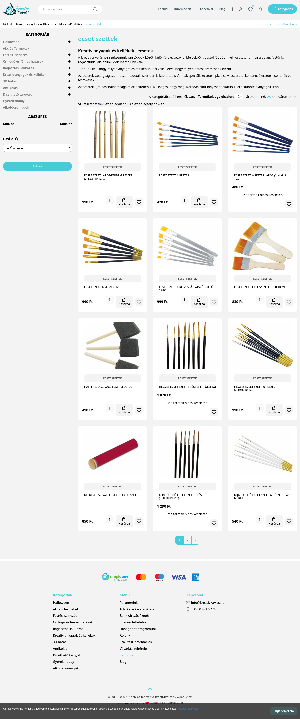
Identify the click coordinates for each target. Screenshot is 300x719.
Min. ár (8, 124)
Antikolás (10, 88)
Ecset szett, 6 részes (174, 175)
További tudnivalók (187, 708)
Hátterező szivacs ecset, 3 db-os (108, 387)
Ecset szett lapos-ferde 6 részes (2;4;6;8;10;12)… (108, 176)
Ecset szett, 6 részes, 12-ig (103, 287)
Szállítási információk (136, 642)
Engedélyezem (284, 711)
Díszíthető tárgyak (17, 94)
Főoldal (163, 9)
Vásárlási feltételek (134, 648)
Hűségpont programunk (138, 629)
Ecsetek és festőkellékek (68, 24)
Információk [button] (184, 9)
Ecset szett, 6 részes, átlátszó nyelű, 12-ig (186, 288)
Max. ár (66, 124)
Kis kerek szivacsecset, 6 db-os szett (111, 495)
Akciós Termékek (16, 48)
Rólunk (125, 635)
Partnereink (129, 602)
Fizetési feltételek (133, 622)
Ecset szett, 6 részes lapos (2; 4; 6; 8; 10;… (260, 176)
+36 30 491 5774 (200, 609)
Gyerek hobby (14, 101)
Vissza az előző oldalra (283, 24)
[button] (240, 9)
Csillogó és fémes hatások (23, 61)
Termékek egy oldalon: (216, 96)
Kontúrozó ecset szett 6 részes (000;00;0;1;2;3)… (182, 496)
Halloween (11, 42)
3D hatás (10, 81)
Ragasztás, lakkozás (18, 68)
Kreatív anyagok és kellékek (32, 24)
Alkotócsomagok (16, 107)
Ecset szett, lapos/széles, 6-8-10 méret (262, 287)
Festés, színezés (15, 55)
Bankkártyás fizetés (135, 615)
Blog (222, 9)
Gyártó (10, 139)
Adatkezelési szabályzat (138, 609)
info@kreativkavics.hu (205, 602)
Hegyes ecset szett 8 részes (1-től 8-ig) (187, 387)
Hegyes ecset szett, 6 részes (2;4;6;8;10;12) (254, 388)
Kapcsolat (206, 9)
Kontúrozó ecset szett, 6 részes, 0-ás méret (262, 496)
